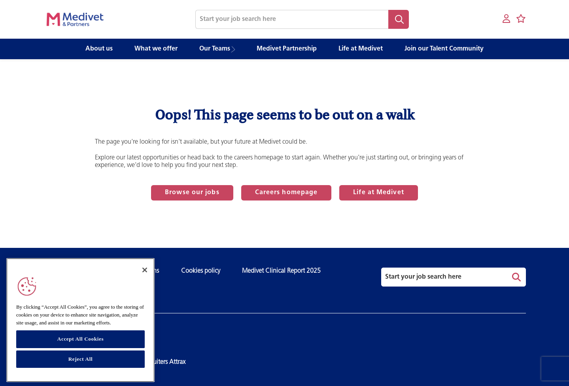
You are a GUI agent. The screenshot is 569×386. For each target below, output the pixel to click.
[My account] (506, 19)
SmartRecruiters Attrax (155, 362)
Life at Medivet (378, 192)
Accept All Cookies (80, 339)
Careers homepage (286, 192)
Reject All (80, 359)
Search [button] (398, 19)
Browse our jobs (192, 192)
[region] (80, 320)
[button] (235, 49)
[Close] (144, 270)
